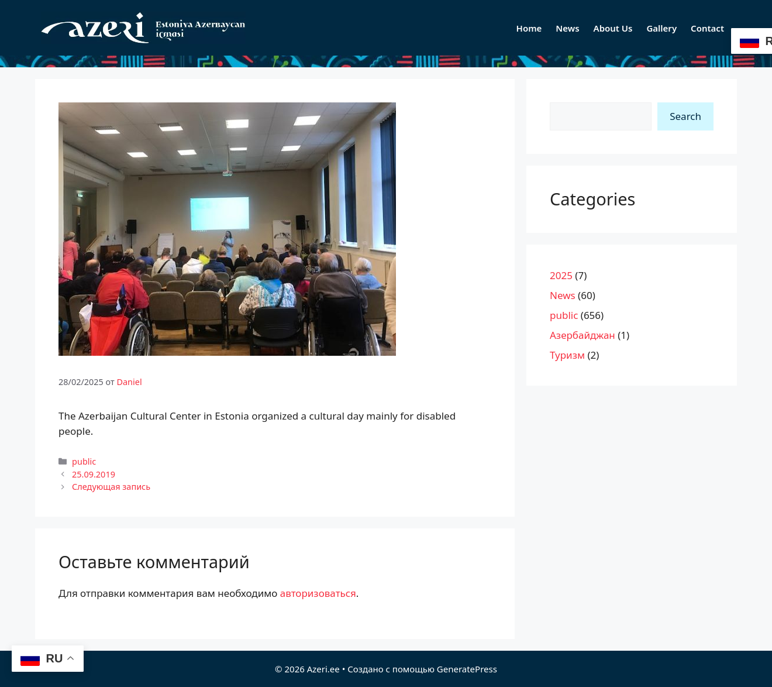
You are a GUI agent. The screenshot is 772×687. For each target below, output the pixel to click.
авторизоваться (318, 593)
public (84, 461)
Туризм (567, 355)
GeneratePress (467, 669)
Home (529, 28)
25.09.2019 (93, 474)
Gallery (661, 28)
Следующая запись (111, 486)
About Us (613, 28)
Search (685, 116)
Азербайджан (582, 335)
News (567, 28)
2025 (561, 275)
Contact (707, 28)
